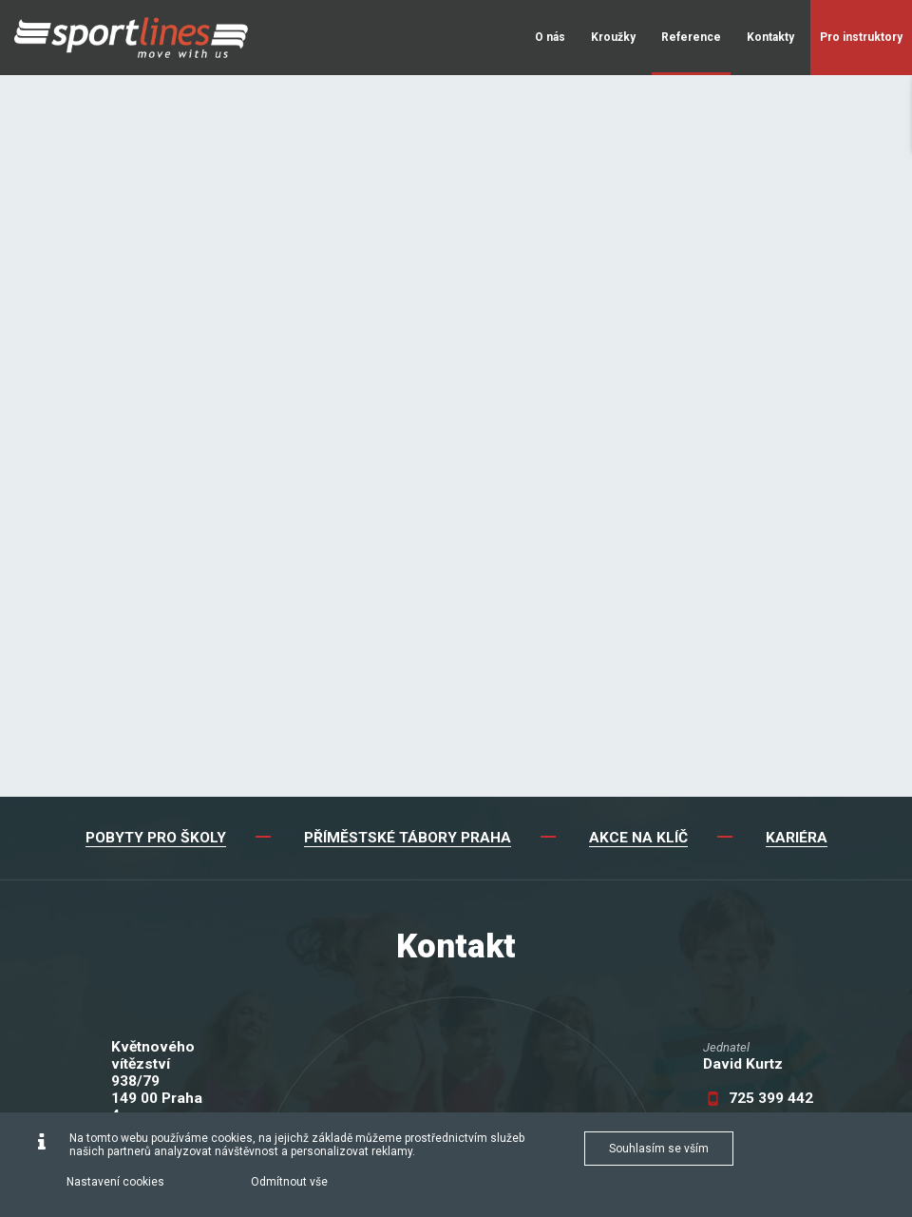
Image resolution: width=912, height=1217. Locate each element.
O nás (550, 37)
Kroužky (613, 37)
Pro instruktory (861, 37)
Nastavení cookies (115, 1181)
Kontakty (770, 37)
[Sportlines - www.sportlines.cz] (131, 38)
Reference (691, 37)
